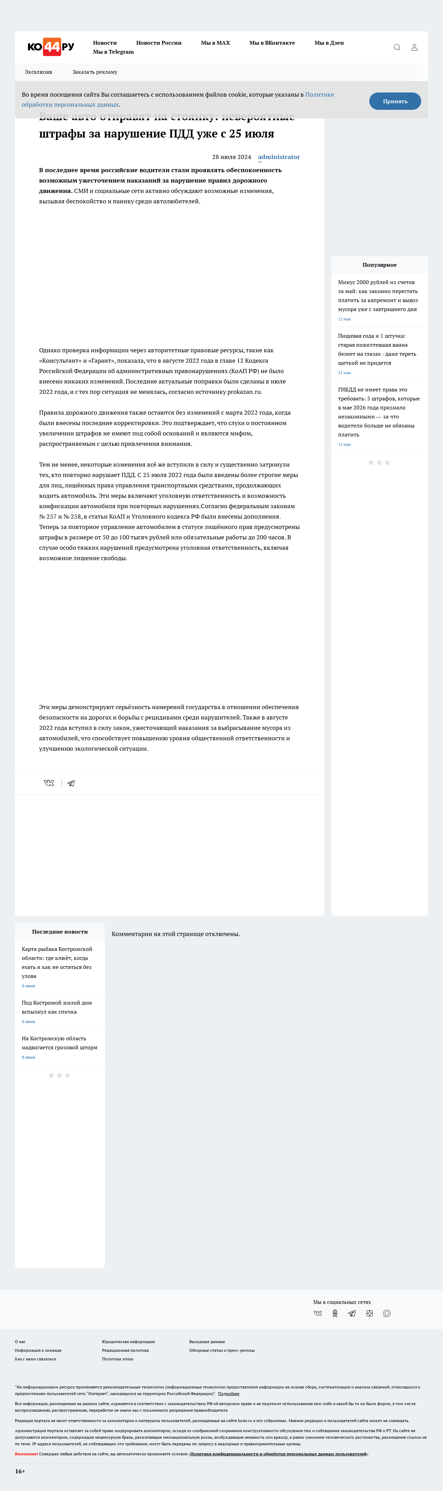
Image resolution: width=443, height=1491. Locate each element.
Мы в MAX (215, 42)
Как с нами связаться (35, 1358)
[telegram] (73, 783)
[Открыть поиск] (397, 47)
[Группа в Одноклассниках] (335, 1313)
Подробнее (228, 1393)
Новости (105, 42)
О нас (20, 1341)
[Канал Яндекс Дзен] (369, 1313)
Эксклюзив (39, 72)
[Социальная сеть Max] (387, 1313)
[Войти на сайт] (414, 47)
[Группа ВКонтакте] (317, 1313)
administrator (279, 157)
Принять (395, 101)
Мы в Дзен (329, 42)
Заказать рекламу (95, 72)
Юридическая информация (128, 1341)
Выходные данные (207, 1341)
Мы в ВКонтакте (272, 42)
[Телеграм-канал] (352, 1313)
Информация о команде (38, 1350)
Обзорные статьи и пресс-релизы (222, 1350)
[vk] (50, 783)
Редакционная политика (125, 1350)
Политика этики (117, 1358)
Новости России (159, 42)
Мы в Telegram (113, 51)
